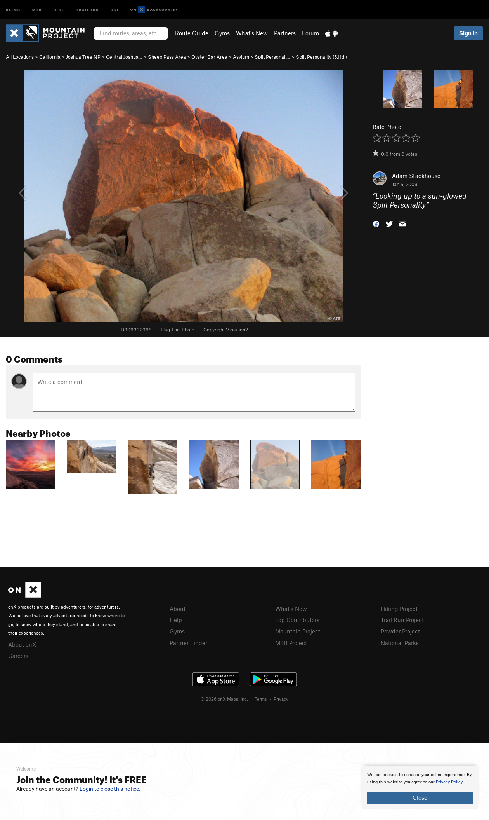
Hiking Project (399, 608)
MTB (37, 9)
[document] (420, 787)
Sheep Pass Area (167, 57)
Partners (285, 33)
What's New (252, 33)
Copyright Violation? (225, 329)
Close (420, 797)
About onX (22, 644)
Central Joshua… (124, 57)
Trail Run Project (402, 619)
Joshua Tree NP (83, 57)
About (178, 608)
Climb (13, 9)
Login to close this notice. (110, 789)
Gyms (222, 33)
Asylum (241, 57)
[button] (376, 222)
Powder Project (400, 631)
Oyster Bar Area (209, 57)
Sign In (468, 33)
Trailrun (87, 9)
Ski (115, 9)
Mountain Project (297, 631)
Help (176, 619)
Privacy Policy (449, 782)
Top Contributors (297, 619)
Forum (310, 33)
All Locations (20, 57)
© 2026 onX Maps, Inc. (224, 698)
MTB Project (291, 642)
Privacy (281, 698)
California (50, 57)
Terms (261, 698)
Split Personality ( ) (321, 57)
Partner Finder (188, 642)
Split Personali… (272, 57)
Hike (59, 9)
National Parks (400, 642)
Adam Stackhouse (416, 175)
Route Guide (191, 33)
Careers (18, 655)
